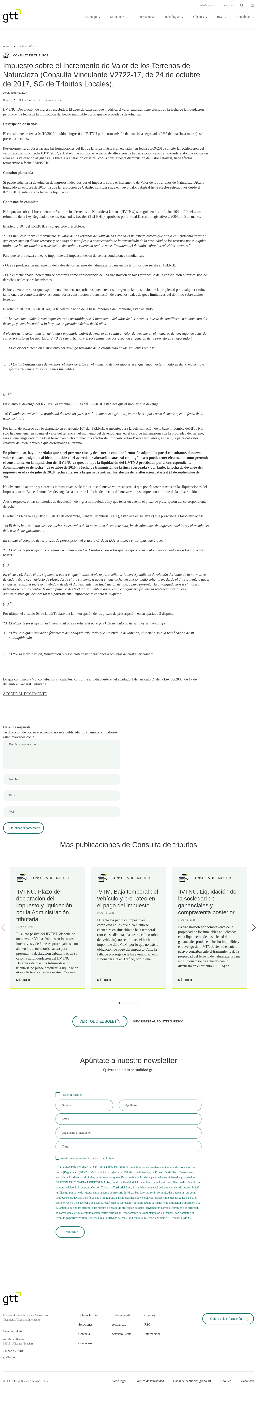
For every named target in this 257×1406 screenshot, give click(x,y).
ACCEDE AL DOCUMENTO (25, 694)
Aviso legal (118, 1381)
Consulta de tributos (54, 100)
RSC (220, 16)
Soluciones (117, 16)
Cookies (225, 1381)
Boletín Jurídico (207, 5)
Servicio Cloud (121, 1334)
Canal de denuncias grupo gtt (192, 1381)
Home (6, 46)
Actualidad (243, 16)
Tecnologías (172, 16)
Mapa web (247, 1381)
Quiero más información (230, 1319)
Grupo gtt (91, 16)
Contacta (84, 1334)
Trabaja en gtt (121, 1315)
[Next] (253, 927)
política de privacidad (81, 1158)
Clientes (198, 16)
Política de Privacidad (149, 1381)
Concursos (228, 5)
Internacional (146, 16)
